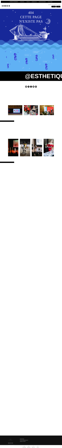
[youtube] (9, 5)
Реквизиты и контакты (23, 441)
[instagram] (7, 5)
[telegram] (4, 5)
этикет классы (22, 1)
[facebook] (5, 5)
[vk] (9, 443)
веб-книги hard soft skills (42, 1)
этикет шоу (27, 1)
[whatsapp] (2, 5)
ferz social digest (50, 1)
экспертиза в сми (34, 1)
